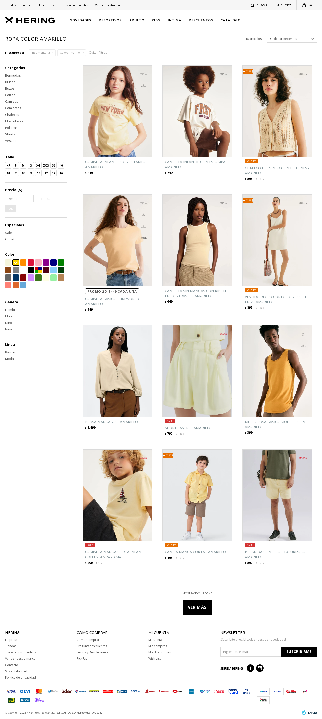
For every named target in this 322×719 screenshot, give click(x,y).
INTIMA (174, 20)
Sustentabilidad (16, 671)
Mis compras (157, 646)
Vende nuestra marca (109, 5)
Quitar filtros (98, 52)
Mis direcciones (159, 652)
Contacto (27, 5)
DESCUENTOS (201, 20)
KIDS (156, 20)
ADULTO (136, 20)
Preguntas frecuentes (92, 646)
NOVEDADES (80, 20)
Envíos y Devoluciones (92, 652)
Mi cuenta (155, 640)
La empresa (47, 5)
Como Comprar (88, 640)
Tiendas (10, 5)
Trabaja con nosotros (75, 5)
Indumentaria (40, 52)
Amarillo (70, 52)
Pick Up (82, 658)
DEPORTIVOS (110, 20)
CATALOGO (231, 20)
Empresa (11, 640)
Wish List (154, 658)
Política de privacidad (20, 677)
